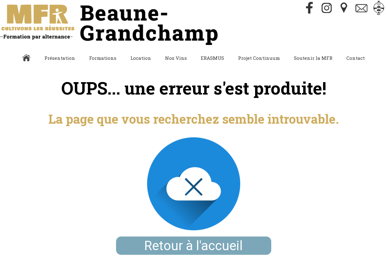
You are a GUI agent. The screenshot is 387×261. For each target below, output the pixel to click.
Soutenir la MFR (313, 58)
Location (140, 58)
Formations (102, 58)
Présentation (59, 58)
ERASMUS (212, 58)
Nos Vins (176, 58)
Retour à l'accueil (193, 245)
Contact (355, 58)
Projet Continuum (259, 58)
